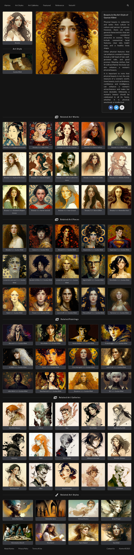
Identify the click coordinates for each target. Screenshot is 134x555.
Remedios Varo (124, 210)
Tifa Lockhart (87, 313)
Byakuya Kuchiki (119, 428)
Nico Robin (113, 280)
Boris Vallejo (97, 147)
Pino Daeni (50, 543)
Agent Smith (87, 280)
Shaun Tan (123, 147)
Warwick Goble (98, 177)
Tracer (34, 313)
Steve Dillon (98, 210)
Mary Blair (45, 147)
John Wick (11, 391)
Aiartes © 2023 (124, 549)
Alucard (60, 250)
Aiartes (7, 5)
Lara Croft (60, 313)
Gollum (40, 428)
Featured (47, 5)
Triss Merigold (77, 367)
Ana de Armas (67, 488)
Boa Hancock (44, 391)
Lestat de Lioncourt (10, 280)
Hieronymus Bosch (17, 543)
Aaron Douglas (45, 177)
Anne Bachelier (17, 519)
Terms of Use (37, 549)
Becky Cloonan (71, 147)
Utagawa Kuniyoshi (18, 147)
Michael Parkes (83, 519)
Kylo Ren (14, 458)
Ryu (67, 428)
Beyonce (77, 391)
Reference (59, 5)
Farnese (113, 313)
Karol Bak (116, 543)
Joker (41, 488)
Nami (8, 313)
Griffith (11, 367)
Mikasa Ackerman (93, 458)
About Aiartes (9, 549)
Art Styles (19, 5)
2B (110, 391)
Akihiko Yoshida (124, 177)
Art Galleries (33, 5)
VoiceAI (72, 5)
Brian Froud (116, 519)
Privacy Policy (23, 549)
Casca (34, 250)
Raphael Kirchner (19, 177)
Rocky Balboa (77, 343)
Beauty (17, 43)
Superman (113, 250)
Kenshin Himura (14, 428)
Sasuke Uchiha (34, 280)
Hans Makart (83, 543)
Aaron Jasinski (45, 210)
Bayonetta (87, 250)
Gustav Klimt (17, 72)
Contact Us (111, 549)
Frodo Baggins (110, 343)
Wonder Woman (119, 458)
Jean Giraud (71, 210)
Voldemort (119, 488)
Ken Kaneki (67, 458)
